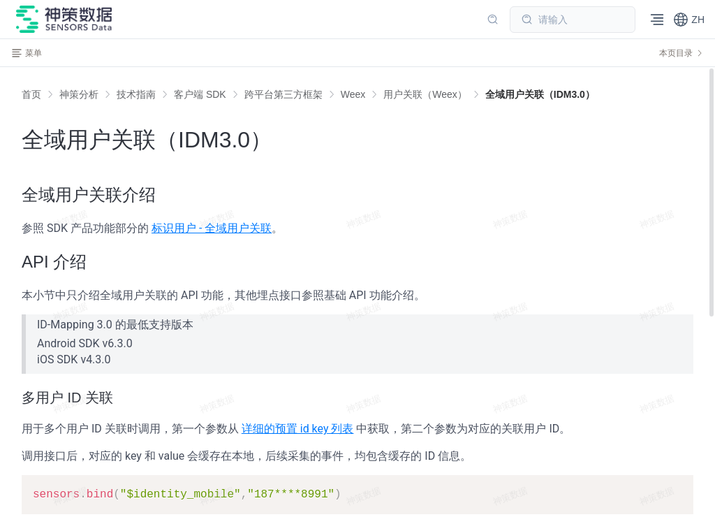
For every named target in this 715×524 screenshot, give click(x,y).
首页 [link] (31, 94)
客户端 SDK (200, 94)
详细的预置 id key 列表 (298, 428)
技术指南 (136, 94)
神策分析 (78, 94)
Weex (353, 94)
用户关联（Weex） (425, 94)
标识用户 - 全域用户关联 (212, 228)
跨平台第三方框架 (283, 94)
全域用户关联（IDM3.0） (540, 94)
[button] (689, 19)
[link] (78, 94)
